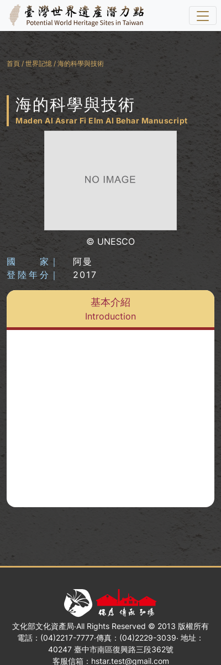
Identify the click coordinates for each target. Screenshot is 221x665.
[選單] (202, 15)
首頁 (13, 63)
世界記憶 (38, 63)
